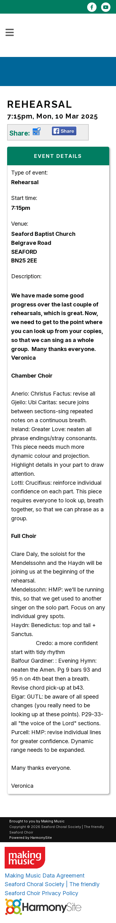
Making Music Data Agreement (44, 875)
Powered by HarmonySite (30, 837)
